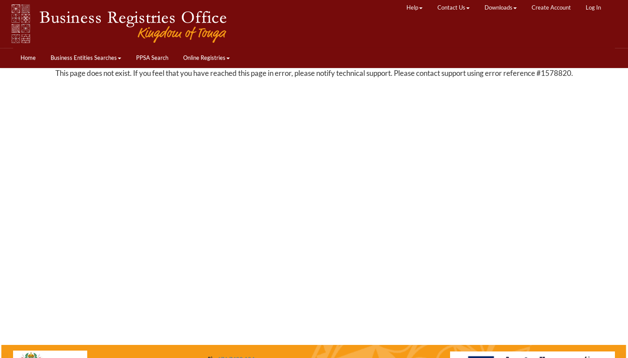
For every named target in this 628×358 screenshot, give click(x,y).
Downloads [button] (501, 7)
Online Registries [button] (206, 57)
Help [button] (414, 7)
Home (28, 57)
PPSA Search (152, 57)
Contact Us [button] (453, 7)
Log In (593, 7)
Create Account (551, 7)
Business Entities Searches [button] (86, 57)
